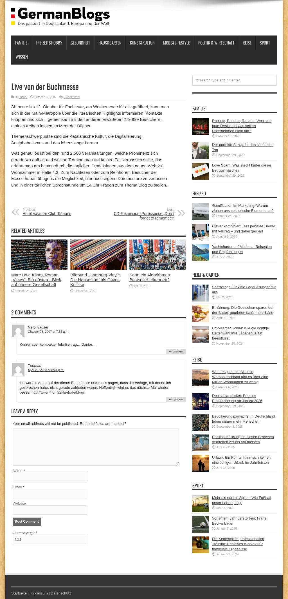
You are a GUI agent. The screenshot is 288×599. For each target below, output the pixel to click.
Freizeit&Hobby (49, 42)
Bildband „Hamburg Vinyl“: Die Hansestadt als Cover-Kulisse (95, 279)
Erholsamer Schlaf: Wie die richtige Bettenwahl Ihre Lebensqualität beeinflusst (240, 333)
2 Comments (72, 97)
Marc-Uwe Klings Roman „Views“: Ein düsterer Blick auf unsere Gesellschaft (36, 279)
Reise (247, 42)
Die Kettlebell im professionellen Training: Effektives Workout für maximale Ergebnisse (238, 544)
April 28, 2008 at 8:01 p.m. (46, 370)
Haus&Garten (110, 42)
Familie (21, 42)
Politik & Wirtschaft (216, 42)
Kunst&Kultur (142, 42)
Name (17, 471)
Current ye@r (25, 533)
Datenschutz (61, 593)
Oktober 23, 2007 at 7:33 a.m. (48, 331)
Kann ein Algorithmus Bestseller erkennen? (149, 277)
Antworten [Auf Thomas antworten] (176, 399)
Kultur (100, 136)
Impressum (39, 593)
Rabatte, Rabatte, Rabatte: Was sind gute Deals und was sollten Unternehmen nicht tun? (241, 126)
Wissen (22, 57)
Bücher (23, 97)
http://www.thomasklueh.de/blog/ (58, 392)
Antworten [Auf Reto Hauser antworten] (176, 351)
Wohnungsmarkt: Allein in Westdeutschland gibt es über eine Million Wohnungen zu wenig (240, 377)
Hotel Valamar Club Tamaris (56, 212)
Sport (265, 42)
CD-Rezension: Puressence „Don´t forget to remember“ (139, 214)
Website (19, 503)
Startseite (19, 593)
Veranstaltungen (97, 153)
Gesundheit (80, 42)
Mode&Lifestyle (176, 42)
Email (17, 487)
